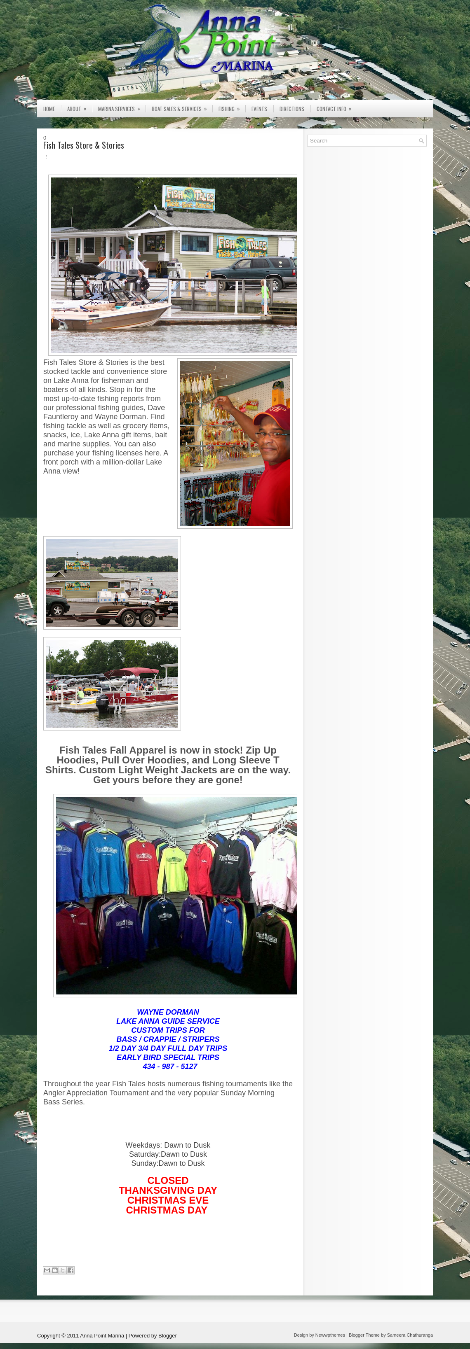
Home (49, 109)
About (79, 106)
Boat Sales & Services (182, 106)
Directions (292, 109)
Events (259, 109)
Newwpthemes (330, 1335)
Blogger (167, 1336)
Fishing (232, 106)
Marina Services (122, 106)
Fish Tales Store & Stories (83, 145)
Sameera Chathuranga (410, 1335)
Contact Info (337, 106)
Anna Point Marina (102, 1336)
